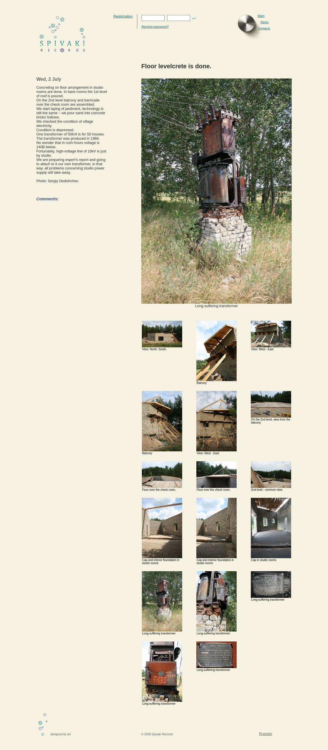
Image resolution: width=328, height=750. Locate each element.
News (264, 22)
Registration (123, 16)
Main (261, 16)
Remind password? (155, 26)
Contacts (264, 28)
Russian (265, 734)
